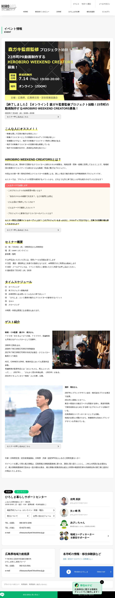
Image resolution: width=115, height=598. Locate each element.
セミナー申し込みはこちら (17, 117)
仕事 (74, 12)
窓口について (12, 516)
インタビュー (42, 12)
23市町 (58, 12)
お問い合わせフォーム (42, 516)
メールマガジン (104, 4)
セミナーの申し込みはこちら (18, 446)
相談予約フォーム (26, 510)
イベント (76, 4)
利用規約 (24, 584)
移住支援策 (91, 12)
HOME (25, 12)
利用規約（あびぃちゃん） (38, 584)
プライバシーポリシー (12, 584)
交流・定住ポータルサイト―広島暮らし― (78, 559)
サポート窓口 (86, 4)
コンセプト (106, 12)
